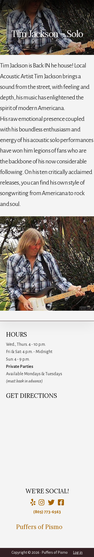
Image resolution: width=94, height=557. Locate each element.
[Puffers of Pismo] (42, 502)
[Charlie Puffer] (61, 502)
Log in (77, 552)
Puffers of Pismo (39, 527)
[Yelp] (32, 502)
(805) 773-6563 (47, 512)
